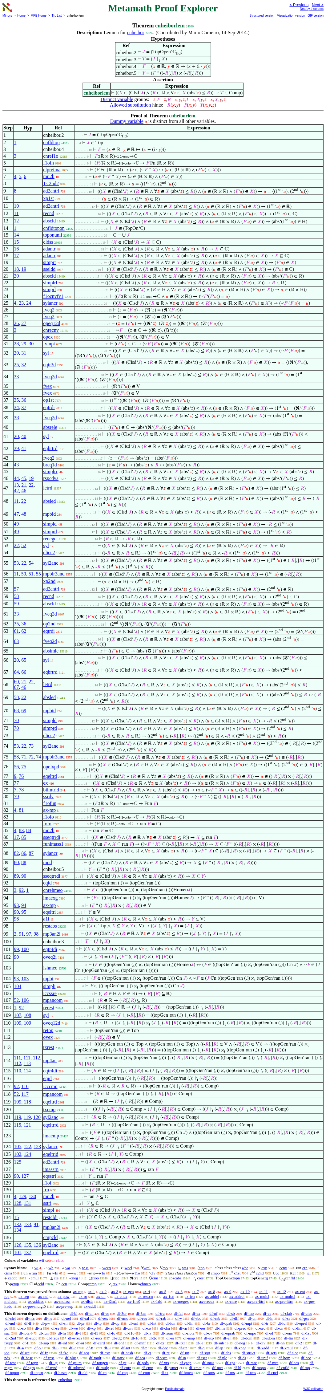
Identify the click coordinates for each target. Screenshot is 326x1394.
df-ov (207, 1333)
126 (17, 1245)
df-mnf (140, 1343)
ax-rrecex (206, 1301)
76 (21, 776)
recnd (48, 213)
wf (76, 1273)
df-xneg (240, 1348)
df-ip (182, 1357)
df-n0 (125, 1348)
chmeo (145, 1284)
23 (21, 303)
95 (23, 912)
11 (16, 213)
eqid (47, 882)
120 (37, 1117)
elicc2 (49, 552)
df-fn (62, 1333)
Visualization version (291, 15)
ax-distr (87, 1301)
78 (21, 789)
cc (277, 1273)
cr (294, 1273)
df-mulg (102, 1367)
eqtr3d (49, 364)
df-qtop (185, 1362)
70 (16, 720)
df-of (269, 1333)
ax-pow (64, 1296)
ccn (64, 1284)
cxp (264, 1268)
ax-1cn (168, 1296)
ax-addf (90, 1306)
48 (23, 514)
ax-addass (36, 1301)
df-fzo (63, 1353)
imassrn (50, 1169)
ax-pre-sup (64, 1306)
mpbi (48, 978)
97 (28, 934)
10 (16, 206)
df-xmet (195, 1367)
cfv (152, 1273)
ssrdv (48, 796)
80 (16, 862)
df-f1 (94, 1333)
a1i (46, 918)
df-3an (141, 1313)
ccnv (283, 1268)
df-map (189, 1338)
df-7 (72, 1348)
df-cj (147, 1353)
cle (56, 1278)
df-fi (26, 1343)
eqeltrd (50, 776)
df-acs (294, 1362)
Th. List (57, 15)
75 (23, 766)
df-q (201, 1348)
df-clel (10, 1318)
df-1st (306, 1333)
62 (23, 631)
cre (135, 1278)
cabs (177, 1278)
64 (16, 672)
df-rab (161, 1318)
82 (16, 853)
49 (16, 523)
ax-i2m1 (110, 1301)
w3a (85, 1268)
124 (27, 1154)
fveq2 (48, 309)
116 (24, 1086)
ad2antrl (51, 190)
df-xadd (263, 1348)
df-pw (45, 1323)
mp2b (48, 176)
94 (23, 905)
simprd (50, 531)
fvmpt (49, 343)
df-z (144, 1348)
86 (23, 853)
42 (16, 490)
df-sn (63, 1323)
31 (23, 353)
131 (27, 1203)
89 (16, 876)
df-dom (246, 1338)
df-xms (209, 1372)
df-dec (163, 1348)
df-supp (31, 1338)
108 (27, 1015)
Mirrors (7, 15)
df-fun (44, 1333)
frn (46, 1189)
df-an (89, 1313)
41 (23, 448)
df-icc (24, 1353)
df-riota (188, 1333)
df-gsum (75, 1362)
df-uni (134, 1323)
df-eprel (301, 1323)
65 (23, 660)
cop (202, 1268)
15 (16, 242)
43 (16, 464)
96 (16, 918)
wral (147, 1268)
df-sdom (268, 1338)
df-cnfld (282, 1367)
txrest (48, 1047)
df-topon (12, 1372)
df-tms (250, 1372)
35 (16, 400)
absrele (50, 427)
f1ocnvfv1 (53, 296)
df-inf (62, 1343)
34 (16, 407)
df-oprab (228, 1333)
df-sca (140, 1357)
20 (16, 275)
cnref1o (50, 156)
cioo (95, 1278)
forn (47, 823)
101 (17, 1252)
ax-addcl (212, 1296)
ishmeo (50, 967)
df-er (170, 1338)
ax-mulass (62, 1301)
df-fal (178, 1313)
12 (16, 220)
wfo (102, 1273)
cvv (165, 1268)
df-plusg (71, 1357)
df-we (73, 1328)
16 (16, 248)
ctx (115, 1284)
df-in (269, 1318)
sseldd (49, 269)
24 (28, 303)
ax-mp (49, 810)
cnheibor (135, 32)
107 (17, 1015)
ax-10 (245, 1291)
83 (21, 830)
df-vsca (161, 1357)
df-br (207, 1323)
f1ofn (48, 162)
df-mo (249, 1313)
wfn (55, 1273)
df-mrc (273, 1362)
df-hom (284, 1357)
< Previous (298, 4)
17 (16, 255)
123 (37, 1146)
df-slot (292, 1353)
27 (23, 323)
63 (16, 641)
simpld (50, 523)
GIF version (316, 15)
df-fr (38, 1328)
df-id (281, 1323)
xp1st (48, 198)
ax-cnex (121, 1296)
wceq (107, 1268)
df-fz (44, 1353)
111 (17, 1057)
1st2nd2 (51, 183)
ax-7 (195, 1291)
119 (17, 1117)
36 (23, 400)
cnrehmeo (52, 890)
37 (23, 407)
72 (31, 756)
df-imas (208, 1362)
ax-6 (179, 1291)
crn (305, 1268)
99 (16, 949)
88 (23, 862)
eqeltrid (50, 1154)
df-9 (107, 1348)
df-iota (24, 1333)
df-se (55, 1328)
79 (16, 796)
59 (16, 603)
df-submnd (76, 1367)
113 (27, 1063)
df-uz (183, 1348)
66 (23, 672)
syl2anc (50, 563)
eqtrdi (48, 407)
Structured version (261, 15)
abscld (49, 220)
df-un (252, 1318)
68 (16, 710)
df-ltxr (180, 1343)
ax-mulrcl (288, 1296)
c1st (237, 1273)
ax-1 (91, 1291)
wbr (245, 1268)
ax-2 (103, 1291)
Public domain (174, 1389)
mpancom (52, 1000)
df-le (199, 1343)
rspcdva (50, 478)
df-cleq (306, 1313)
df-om (287, 1333)
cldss (48, 242)
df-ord (261, 1328)
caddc (12, 1278)
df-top (305, 1367)
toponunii (52, 235)
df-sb (231, 1313)
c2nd (260, 1273)
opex (48, 336)
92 (21, 890)
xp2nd (49, 581)
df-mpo (250, 1333)
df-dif (234, 1318)
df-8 (90, 1348)
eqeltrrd (50, 1125)
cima (8, 1273)
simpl (48, 1210)
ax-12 (281, 1291)
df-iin (188, 1323)
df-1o (135, 1338)
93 (16, 905)
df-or (105, 1313)
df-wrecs (75, 1338)
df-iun (170, 1323)
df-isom (167, 1333)
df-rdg (116, 1338)
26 (16, 323)
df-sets (271, 1353)
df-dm (165, 1328)
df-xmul (286, 1348)
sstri (47, 1203)
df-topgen (100, 1362)
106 (25, 1000)
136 (37, 1245)
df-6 (55, 1348)
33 (16, 376)
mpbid (49, 514)
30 (31, 343)
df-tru (160, 1313)
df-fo (111, 1333)
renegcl (50, 538)
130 (32, 1196)
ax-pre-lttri (255, 1301)
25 (16, 364)
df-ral (84, 1318)
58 (16, 596)
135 (27, 1245)
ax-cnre (231, 1301)
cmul (35, 1278)
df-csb (215, 1318)
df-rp (219, 1348)
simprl (49, 289)
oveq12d (51, 1023)
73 (31, 746)
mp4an (50, 1060)
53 (16, 563)
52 (23, 545)
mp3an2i (51, 934)
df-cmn (147, 1367)
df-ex (196, 1313)
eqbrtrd (50, 448)
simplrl (50, 282)
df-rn (183, 1328)
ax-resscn (145, 1296)
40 (23, 436)
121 (27, 1125)
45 (23, 478)
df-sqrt (205, 1353)
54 (31, 563)
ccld (40, 1284)
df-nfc (30, 1318)
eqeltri (49, 912)
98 (36, 934)
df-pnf (119, 1343)
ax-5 (162, 1291)
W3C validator (313, 1389)
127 (25, 1176)
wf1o (136, 1273)
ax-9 (227, 1291)
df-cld (82, 1372)
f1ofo (48, 816)
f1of (47, 1182)
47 (16, 514)
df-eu (267, 1313)
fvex (47, 386)
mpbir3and (53, 573)
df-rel (109, 1328)
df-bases (60, 1372)
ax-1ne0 (133, 1301)
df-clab (286, 1313)
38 (16, 417)
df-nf (213, 1313)
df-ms (230, 1372)
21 (23, 485)
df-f (78, 1333)
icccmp (50, 1086)
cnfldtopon (53, 228)
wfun (33, 1273)
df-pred (240, 1328)
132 (17, 1224)
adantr (49, 248)
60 (16, 681)
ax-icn (190, 1296)
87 (31, 853)
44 (16, 478)
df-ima (220, 1328)
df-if (27, 1323)
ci (309, 1273)
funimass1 (53, 844)
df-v (178, 1318)
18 (16, 269)
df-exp (105, 1353)
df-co (147, 1328)
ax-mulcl (262, 1296)
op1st (48, 400)
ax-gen (128, 1291)
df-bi (73, 1313)
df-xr (160, 1343)
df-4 (20, 1348)
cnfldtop (51, 142)
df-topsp (36, 1372)
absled (49, 501)
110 (17, 1070)
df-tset (202, 1357)
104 (17, 986)
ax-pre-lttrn (284, 1301)
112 (36, 1057)
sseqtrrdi (51, 837)
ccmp (92, 1284)
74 (38, 756)
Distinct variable (116, 99)
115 (17, 1125)
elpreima (51, 169)
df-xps (230, 1362)
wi (36, 1268)
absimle (50, 650)
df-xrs (164, 1362)
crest (201, 1278)
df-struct (248, 1353)
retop (48, 1030)
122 (27, 1146)
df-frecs (52, 1338)
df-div (260, 1343)
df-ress (48, 1357)
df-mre (251, 1362)
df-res (200, 1328)
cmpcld (50, 1237)
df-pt (122, 1362)
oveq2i (50, 957)
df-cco (306, 1357)
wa (67, 1268)
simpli (49, 986)
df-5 (37, 1348)
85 (23, 837)
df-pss (304, 1318)
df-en (227, 1338)
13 (16, 485)
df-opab (226, 1323)
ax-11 (263, 1291)
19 (23, 269)
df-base (27, 1357)
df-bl (237, 1367)
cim (155, 1278)
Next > (318, 4)
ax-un (101, 1296)
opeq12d (51, 323)
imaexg (50, 897)
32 (23, 364)
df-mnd (51, 1367)
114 (27, 1070)
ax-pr (83, 1296)
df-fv (148, 1333)
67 (16, 687)
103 (25, 978)
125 (17, 1161)
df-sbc (196, 1318)
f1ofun (49, 803)
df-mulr (95, 1357)
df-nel (66, 1318)
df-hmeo (186, 1372)
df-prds (143, 1362)
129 (22, 1196)
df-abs (226, 1353)
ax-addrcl (236, 1296)
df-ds (242, 1357)
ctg (265, 1278)
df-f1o (129, 1333)
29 (23, 343)
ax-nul (43, 1296)
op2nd (49, 623)
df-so (22, 1328)
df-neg (240, 1343)
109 (17, 1023)
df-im (184, 1353)
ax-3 (114, 1291)
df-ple (222, 1357)
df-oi (80, 1343)
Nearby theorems (312, 8)
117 (24, 1094)
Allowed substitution (130, 105)
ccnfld (290, 1278)
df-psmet (171, 1367)
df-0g (53, 1362)
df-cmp (144, 1372)
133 (27, 1224)
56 (16, 766)
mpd (47, 862)
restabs (50, 926)
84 (28, 830)
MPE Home (38, 15)
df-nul (10, 1323)
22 (31, 485)
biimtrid (51, 789)
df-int (151, 1323)
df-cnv (128, 1328)
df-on (279, 1328)
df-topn (32, 1362)
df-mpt (246, 1323)
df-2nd (10, 1338)
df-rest (10, 1362)
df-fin (288, 1338)
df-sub (219, 1343)
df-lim (297, 1328)
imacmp (51, 1135)
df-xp (91, 1328)
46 (23, 490)
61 (16, 631)
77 (16, 783)
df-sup (44, 1343)
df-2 (299, 1343)
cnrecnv (51, 330)
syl (46, 353)
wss (185, 1268)
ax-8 (211, 1291)
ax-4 (146, 1291)
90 (23, 876)
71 (23, 756)
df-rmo (122, 1318)
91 (21, 934)
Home (21, 15)
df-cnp (122, 1372)
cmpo (215, 1273)
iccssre (50, 993)
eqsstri (49, 1176)
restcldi (50, 1217)
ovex (48, 1037)
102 (17, 1154)
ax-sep (23, 1296)
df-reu (142, 1318)
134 (17, 1230)
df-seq (84, 1353)
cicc (116, 1278)
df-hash (127, 1353)
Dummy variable (126, 121)
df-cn (102, 1372)
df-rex (103, 1318)
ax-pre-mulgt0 (34, 1306)
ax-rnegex (181, 1301)
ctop (15, 1284)
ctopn (235, 1278)
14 (16, 235)
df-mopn (259, 1367)
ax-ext (300, 1291)
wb (51, 1268)
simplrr (50, 471)
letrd (47, 487)
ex (45, 783)
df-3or (122, 1313)
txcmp (49, 1109)
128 (17, 1203)
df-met (217, 1367)
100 (25, 949)
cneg (74, 1278)
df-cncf (272, 1372)
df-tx (164, 1372)
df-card (99, 1343)
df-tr (264, 1323)
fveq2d (50, 376)
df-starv (118, 1357)
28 (16, 343)
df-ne (48, 1318)
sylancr (50, 303)
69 (23, 710)
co (195, 1273)
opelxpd (51, 766)
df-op (115, 1323)
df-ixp (209, 1338)
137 (27, 1252)
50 (23, 573)
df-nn (280, 1343)
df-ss (286, 1318)
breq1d (50, 464)
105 (17, 1146)
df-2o (153, 1338)
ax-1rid (157, 1301)
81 (21, 810)
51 (31, 573)
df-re (166, 1353)
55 (38, 573)
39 (16, 448)
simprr (49, 262)
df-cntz (125, 1367)
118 (27, 1101)
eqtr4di (50, 949)
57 (16, 588)
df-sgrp (29, 1367)
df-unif (262, 1357)
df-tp (98, 1323)
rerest (48, 1007)
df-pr (81, 1323)
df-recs (97, 1338)
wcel (128, 1268)
